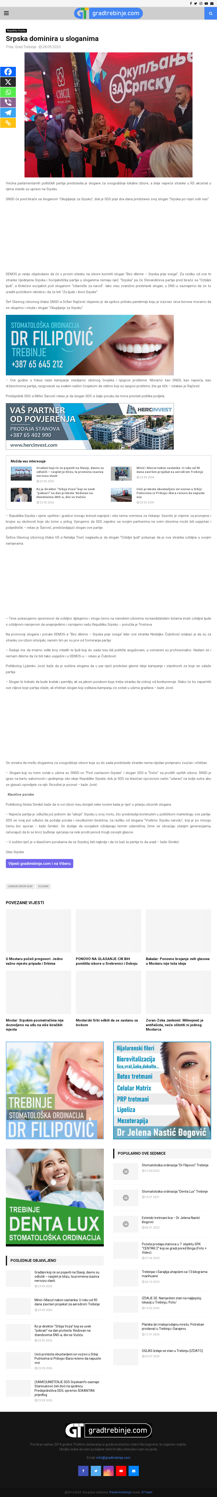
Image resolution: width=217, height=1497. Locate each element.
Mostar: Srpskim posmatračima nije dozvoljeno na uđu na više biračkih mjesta (35, 1025)
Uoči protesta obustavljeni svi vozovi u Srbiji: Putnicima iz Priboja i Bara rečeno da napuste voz (170, 493)
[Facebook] (8, 72)
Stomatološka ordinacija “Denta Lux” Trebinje (175, 1191)
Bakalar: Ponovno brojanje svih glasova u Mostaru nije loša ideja (178, 961)
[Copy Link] (8, 123)
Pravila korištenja (120, 1492)
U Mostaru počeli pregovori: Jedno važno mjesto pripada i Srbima (34, 961)
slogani (43, 886)
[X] (8, 82)
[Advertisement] (108, 238)
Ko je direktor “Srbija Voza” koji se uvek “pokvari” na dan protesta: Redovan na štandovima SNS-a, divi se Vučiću (65, 493)
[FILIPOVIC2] (90, 374)
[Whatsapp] (8, 92)
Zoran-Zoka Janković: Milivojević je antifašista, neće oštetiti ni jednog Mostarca (174, 1025)
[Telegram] (8, 113)
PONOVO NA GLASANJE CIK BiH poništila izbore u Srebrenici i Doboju (106, 961)
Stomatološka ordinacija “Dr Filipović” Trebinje (175, 1165)
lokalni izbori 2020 (20, 886)
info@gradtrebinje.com (113, 1458)
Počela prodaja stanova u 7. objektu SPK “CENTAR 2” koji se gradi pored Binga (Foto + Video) (174, 1248)
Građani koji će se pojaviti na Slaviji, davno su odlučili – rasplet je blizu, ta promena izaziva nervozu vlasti (70, 472)
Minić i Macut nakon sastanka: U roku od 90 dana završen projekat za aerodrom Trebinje (169, 470)
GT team (146, 1492)
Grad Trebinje (25, 47)
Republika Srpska (16, 30)
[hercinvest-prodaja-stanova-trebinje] (90, 448)
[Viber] (8, 102)
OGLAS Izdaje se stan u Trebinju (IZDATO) (172, 1351)
